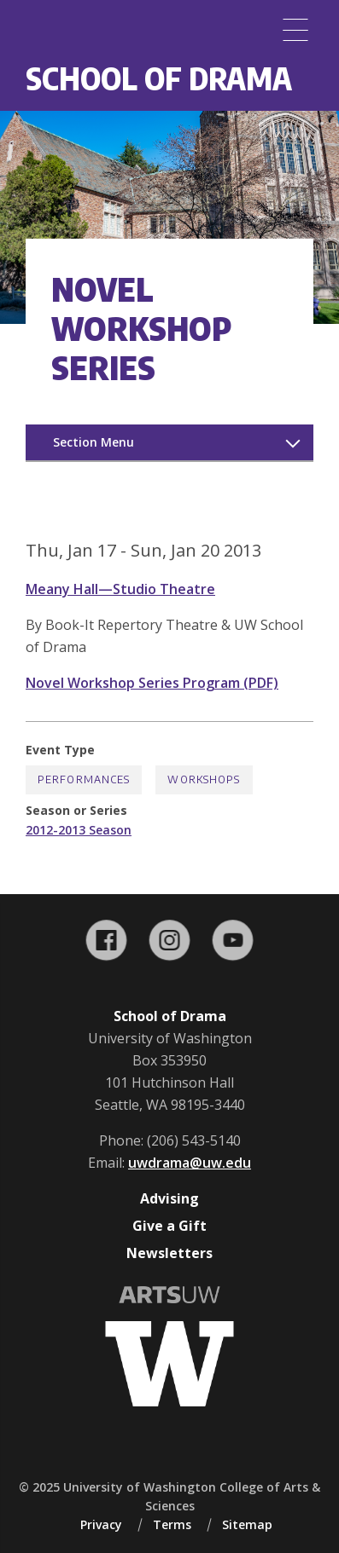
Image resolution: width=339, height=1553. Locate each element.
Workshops (203, 779)
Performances (84, 779)
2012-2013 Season (79, 830)
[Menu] (295, 30)
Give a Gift (169, 1225)
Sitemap (247, 1524)
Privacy (101, 1524)
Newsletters (169, 1253)
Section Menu (93, 442)
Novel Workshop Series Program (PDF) (152, 682)
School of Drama (159, 78)
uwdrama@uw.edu (189, 1162)
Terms (172, 1524)
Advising (169, 1198)
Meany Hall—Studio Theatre (120, 589)
